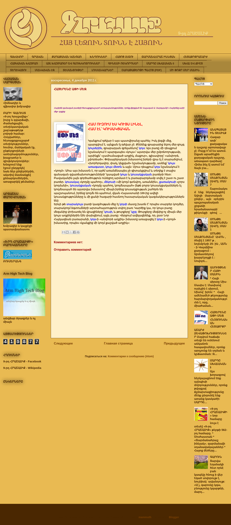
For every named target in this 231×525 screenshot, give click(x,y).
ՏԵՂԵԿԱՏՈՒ (18, 70)
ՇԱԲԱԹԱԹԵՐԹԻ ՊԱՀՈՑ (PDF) (142, 70)
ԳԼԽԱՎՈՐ (17, 56)
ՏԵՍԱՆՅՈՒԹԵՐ (73, 70)
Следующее (63, 343)
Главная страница (118, 343)
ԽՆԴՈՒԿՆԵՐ (98, 56)
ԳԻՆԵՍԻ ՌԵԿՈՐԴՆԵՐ (123, 63)
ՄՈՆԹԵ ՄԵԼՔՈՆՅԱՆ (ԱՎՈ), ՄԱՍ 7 (219, 179)
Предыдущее (174, 343)
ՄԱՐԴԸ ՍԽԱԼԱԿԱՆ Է (160, 63)
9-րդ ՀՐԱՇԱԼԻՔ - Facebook (22, 361)
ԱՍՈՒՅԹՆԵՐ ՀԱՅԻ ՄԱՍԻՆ (218, 271)
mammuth (145, 517)
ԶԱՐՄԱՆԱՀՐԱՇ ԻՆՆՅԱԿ (158, 56)
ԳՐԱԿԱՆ (38, 56)
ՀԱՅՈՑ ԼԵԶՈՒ (124, 56)
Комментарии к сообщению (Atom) (131, 356)
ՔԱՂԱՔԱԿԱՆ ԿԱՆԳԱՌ (67, 56)
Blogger (174, 517)
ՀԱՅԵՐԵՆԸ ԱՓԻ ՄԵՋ (218, 314)
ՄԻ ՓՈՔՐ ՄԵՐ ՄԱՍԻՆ (185, 70)
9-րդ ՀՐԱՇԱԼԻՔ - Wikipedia (22, 367)
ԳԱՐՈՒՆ (216, 456)
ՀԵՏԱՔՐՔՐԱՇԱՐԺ (195, 56)
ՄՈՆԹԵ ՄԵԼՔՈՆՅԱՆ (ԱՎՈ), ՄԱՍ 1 (219, 224)
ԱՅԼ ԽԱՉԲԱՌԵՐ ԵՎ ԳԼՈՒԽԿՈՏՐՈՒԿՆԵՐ (73, 63)
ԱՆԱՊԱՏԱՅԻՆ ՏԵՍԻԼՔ (218, 131)
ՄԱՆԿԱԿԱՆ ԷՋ (45, 70)
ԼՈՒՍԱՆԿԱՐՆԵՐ (102, 70)
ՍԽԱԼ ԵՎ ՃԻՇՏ (193, 63)
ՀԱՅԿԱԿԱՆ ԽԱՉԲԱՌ (24, 63)
